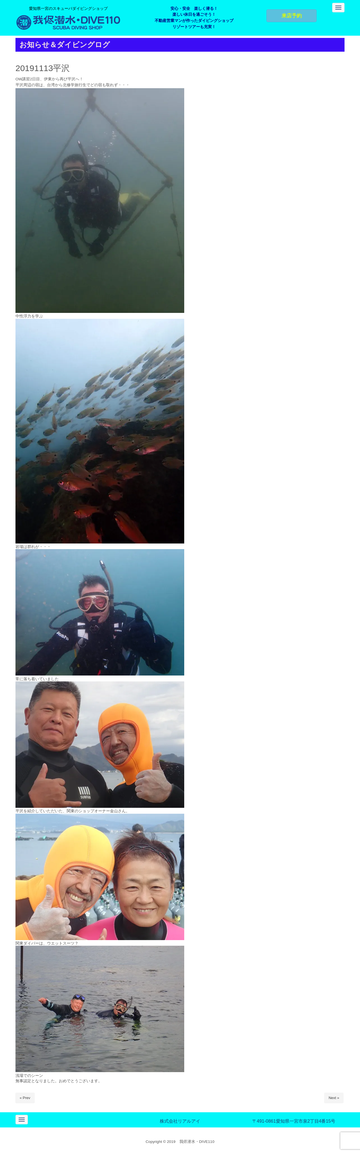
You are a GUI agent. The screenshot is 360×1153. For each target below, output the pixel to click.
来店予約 (292, 16)
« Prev (25, 1098)
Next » (333, 1098)
